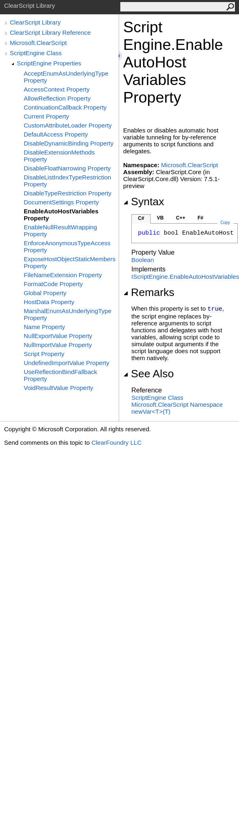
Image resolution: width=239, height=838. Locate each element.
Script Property (44, 353)
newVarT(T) (151, 411)
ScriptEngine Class (36, 52)
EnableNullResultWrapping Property (60, 231)
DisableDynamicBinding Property (68, 143)
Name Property (44, 326)
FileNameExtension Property (63, 274)
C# (141, 218)
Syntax (143, 201)
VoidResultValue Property (58, 387)
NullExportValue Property (58, 335)
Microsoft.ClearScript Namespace (177, 404)
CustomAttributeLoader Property (68, 125)
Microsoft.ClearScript (38, 42)
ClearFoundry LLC (116, 442)
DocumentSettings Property (61, 202)
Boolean (142, 259)
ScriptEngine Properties (49, 63)
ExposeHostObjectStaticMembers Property (69, 262)
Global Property (45, 292)
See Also (148, 373)
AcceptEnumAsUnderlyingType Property (66, 77)
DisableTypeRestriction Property (67, 193)
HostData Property (49, 301)
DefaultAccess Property (56, 134)
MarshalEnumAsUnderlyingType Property (67, 314)
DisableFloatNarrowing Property (67, 168)
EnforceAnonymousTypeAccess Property (67, 246)
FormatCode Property (53, 283)
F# (200, 218)
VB (160, 218)
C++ (180, 218)
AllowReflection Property (57, 98)
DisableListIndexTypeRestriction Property (67, 181)
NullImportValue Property (58, 344)
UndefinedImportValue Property (66, 362)
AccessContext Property (57, 89)
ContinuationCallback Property (65, 107)
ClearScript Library (35, 22)
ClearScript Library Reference (50, 32)
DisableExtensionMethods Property (59, 156)
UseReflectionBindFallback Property (60, 375)
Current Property (46, 116)
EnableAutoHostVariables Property (61, 215)
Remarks (148, 292)
